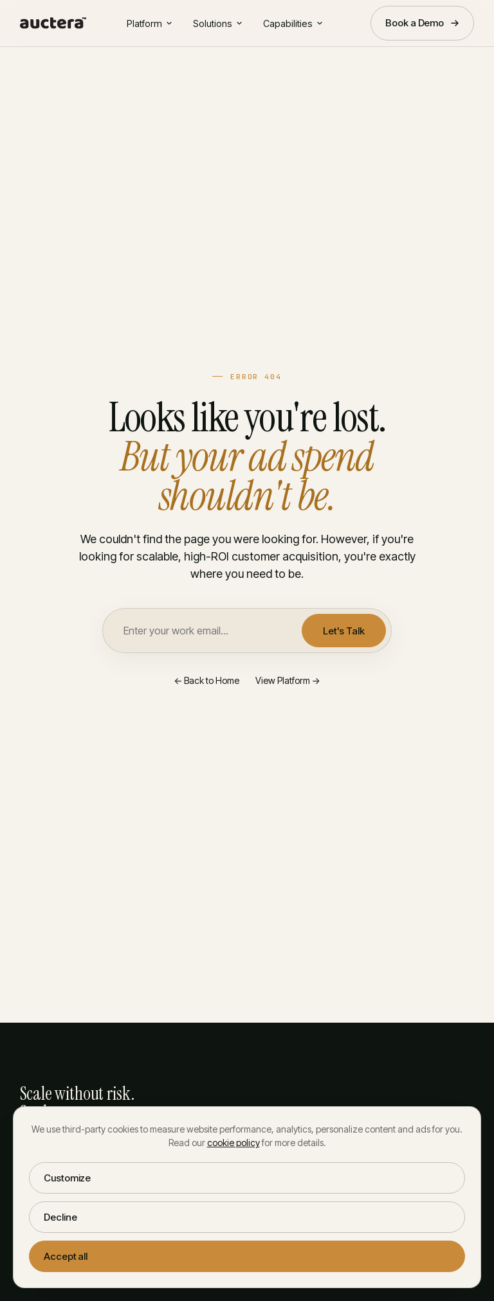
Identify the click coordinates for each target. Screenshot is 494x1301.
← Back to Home (206, 680)
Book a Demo (422, 23)
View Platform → (287, 680)
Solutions (217, 23)
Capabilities (293, 23)
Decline (60, 1217)
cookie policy (233, 1142)
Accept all (65, 1256)
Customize (67, 1178)
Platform (149, 23)
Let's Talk (344, 631)
